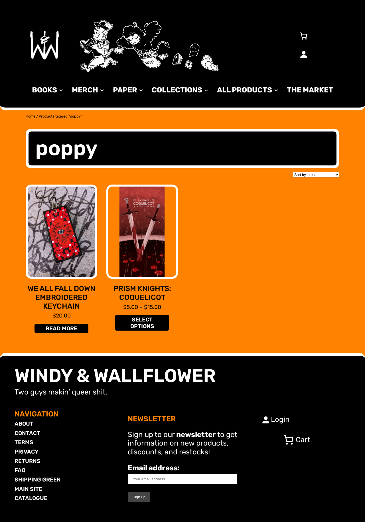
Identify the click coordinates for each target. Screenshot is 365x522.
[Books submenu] (61, 90)
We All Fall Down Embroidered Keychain (61, 297)
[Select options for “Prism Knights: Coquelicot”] (142, 323)
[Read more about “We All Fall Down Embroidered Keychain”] (61, 328)
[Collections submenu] (206, 90)
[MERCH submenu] (102, 90)
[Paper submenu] (141, 90)
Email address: (182, 474)
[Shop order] (316, 174)
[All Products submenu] (276, 90)
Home (30, 116)
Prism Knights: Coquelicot (142, 293)
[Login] (303, 54)
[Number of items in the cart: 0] (303, 36)
